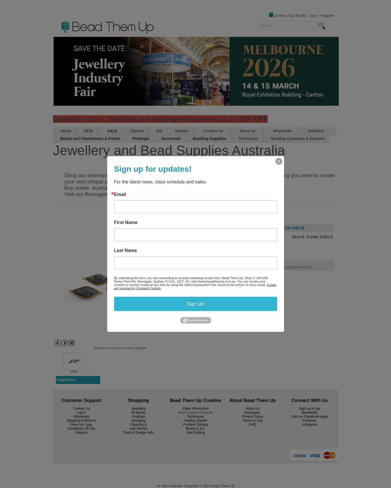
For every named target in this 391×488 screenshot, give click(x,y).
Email (120, 194)
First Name (126, 222)
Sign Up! (195, 303)
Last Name (125, 250)
